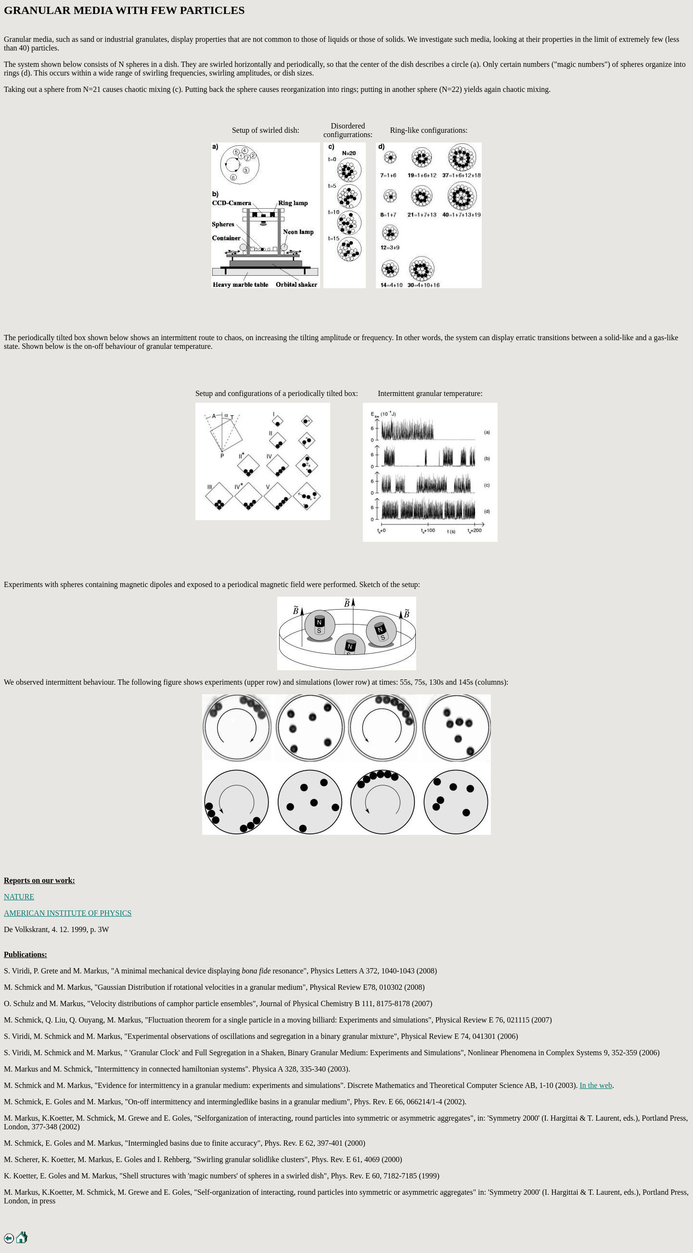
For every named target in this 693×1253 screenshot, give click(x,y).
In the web (595, 1085)
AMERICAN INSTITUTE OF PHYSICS (67, 913)
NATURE (19, 897)
